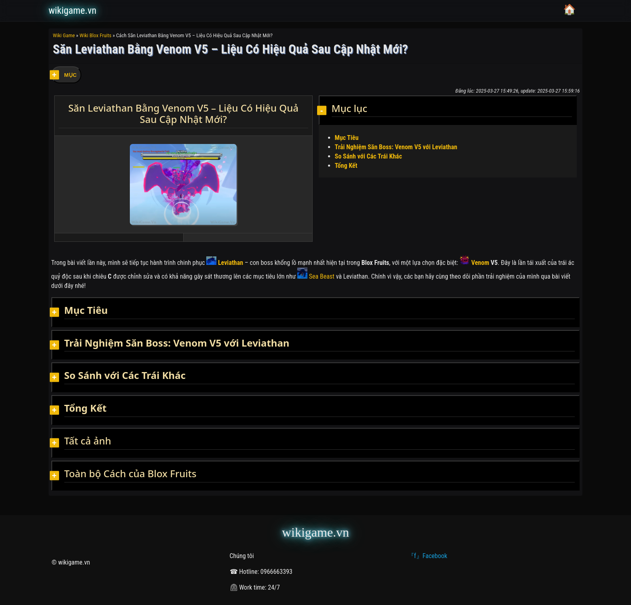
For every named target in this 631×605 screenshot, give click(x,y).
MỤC (70, 75)
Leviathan (224, 263)
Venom (474, 263)
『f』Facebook (427, 556)
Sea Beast (316, 276)
